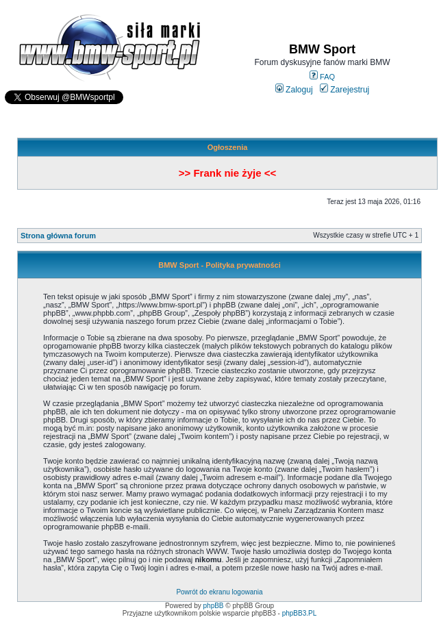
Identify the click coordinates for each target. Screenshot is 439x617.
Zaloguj (294, 90)
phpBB (213, 605)
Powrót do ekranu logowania (219, 592)
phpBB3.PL (299, 613)
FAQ (322, 77)
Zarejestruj (345, 90)
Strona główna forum (58, 235)
